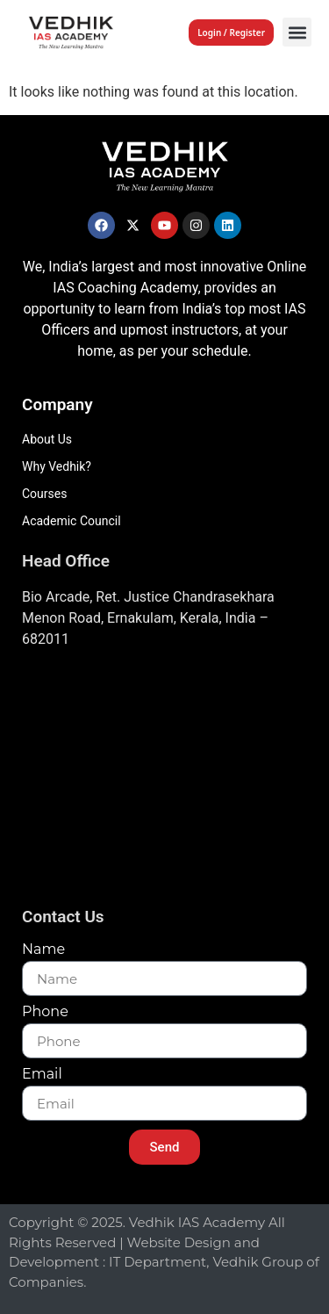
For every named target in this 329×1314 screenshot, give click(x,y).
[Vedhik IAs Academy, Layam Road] (164, 783)
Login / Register (231, 32)
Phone (45, 1012)
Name (43, 949)
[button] (297, 32)
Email (42, 1074)
